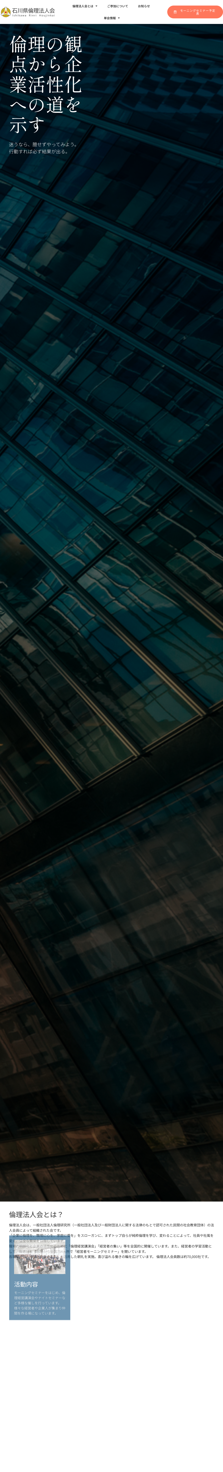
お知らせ (144, 6)
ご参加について (117, 6)
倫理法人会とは (84, 6)
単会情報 (112, 18)
